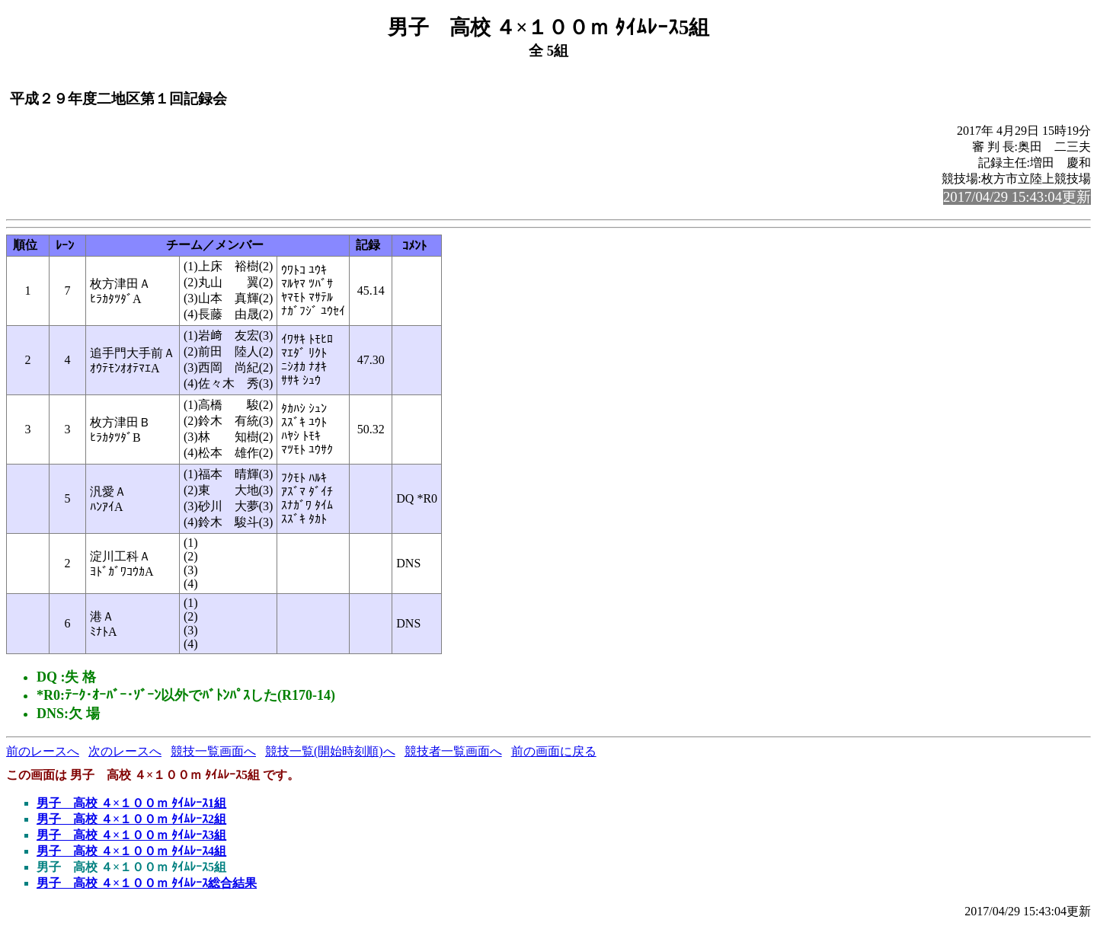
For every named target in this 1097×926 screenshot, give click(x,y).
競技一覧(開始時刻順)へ (330, 751)
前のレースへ (42, 751)
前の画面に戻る (553, 751)
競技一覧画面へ (213, 751)
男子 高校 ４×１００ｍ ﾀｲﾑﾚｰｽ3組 (131, 835)
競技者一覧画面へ (453, 751)
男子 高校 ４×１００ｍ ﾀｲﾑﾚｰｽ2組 (131, 819)
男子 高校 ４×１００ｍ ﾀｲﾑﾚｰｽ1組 (131, 803)
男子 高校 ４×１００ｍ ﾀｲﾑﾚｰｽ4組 (131, 851)
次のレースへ (125, 751)
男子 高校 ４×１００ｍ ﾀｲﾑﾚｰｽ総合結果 (147, 883)
